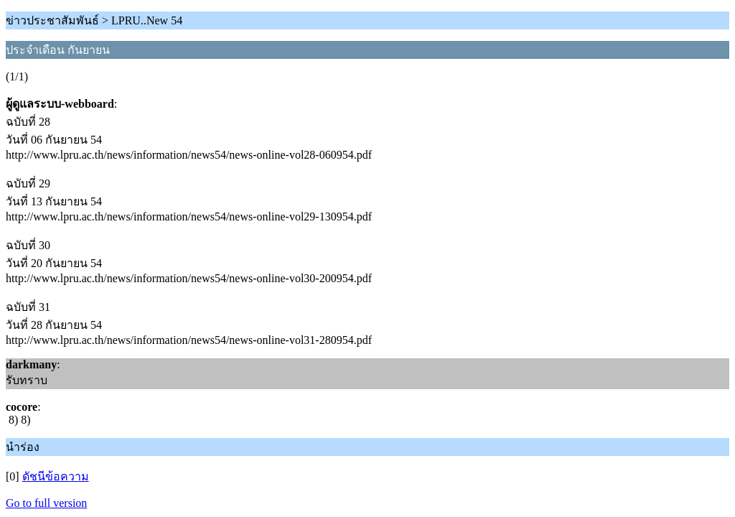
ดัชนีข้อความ (55, 476)
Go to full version (46, 503)
